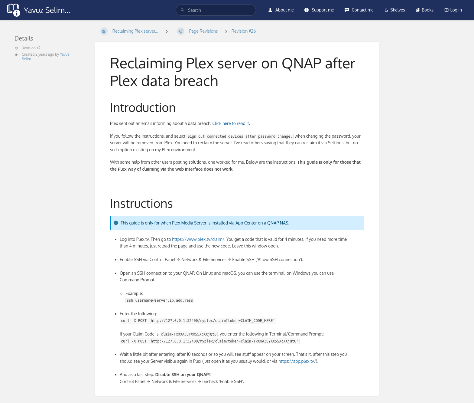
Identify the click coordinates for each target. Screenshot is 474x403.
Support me (319, 9)
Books (424, 9)
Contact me (359, 9)
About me (281, 9)
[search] (216, 10)
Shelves (394, 9)
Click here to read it (230, 123)
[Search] (182, 10)
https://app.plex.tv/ (297, 361)
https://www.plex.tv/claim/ (198, 239)
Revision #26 (244, 31)
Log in (453, 9)
